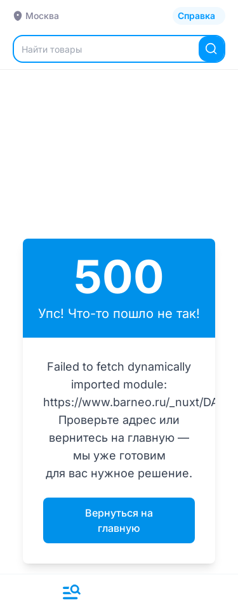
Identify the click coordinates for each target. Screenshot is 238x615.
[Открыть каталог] (199, 16)
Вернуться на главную (119, 520)
